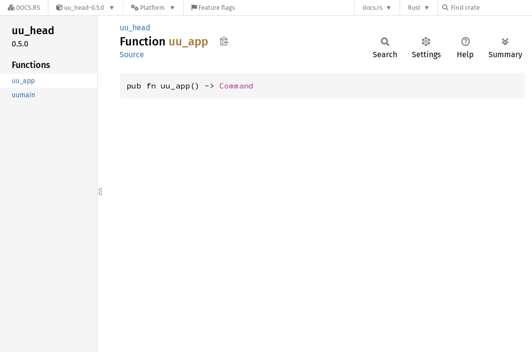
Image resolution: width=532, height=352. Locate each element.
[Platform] (153, 7)
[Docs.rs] (24, 7)
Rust (414, 7)
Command (236, 85)
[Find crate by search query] (491, 7)
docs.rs (372, 7)
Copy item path (224, 41)
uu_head (135, 27)
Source (132, 54)
